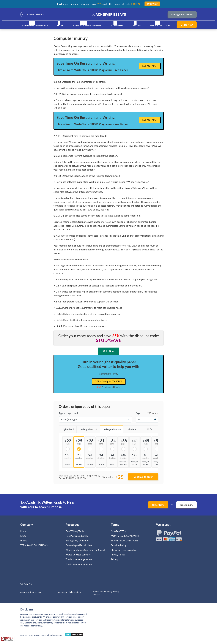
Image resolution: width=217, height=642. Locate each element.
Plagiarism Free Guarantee (87, 25)
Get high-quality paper (108, 381)
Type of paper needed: (70, 413)
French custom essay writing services (106, 593)
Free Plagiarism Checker (77, 535)
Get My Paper (149, 66)
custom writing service (30, 592)
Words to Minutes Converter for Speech (85, 550)
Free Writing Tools (160, 25)
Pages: (139, 413)
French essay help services (69, 592)
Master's (129, 428)
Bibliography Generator (77, 540)
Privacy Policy (118, 554)
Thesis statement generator (79, 559)
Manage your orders (182, 14)
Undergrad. (86, 428)
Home (60, 25)
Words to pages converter (78, 554)
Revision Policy (118, 545)
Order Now (187, 24)
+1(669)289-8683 (35, 14)
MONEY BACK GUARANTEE (125, 535)
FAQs (23, 535)
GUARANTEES (117, 25)
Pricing (136, 25)
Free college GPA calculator (79, 545)
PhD (146, 428)
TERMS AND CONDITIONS (34, 545)
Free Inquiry (186, 504)
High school (66, 428)
